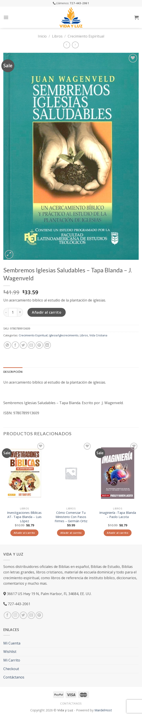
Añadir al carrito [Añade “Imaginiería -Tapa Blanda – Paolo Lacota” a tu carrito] (117, 532)
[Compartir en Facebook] (15, 345)
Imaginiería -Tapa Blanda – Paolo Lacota (117, 515)
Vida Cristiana (98, 335)
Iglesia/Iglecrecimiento (64, 335)
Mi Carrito (11, 660)
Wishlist (9, 651)
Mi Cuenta (11, 643)
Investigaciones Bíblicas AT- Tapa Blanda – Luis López (24, 517)
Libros (57, 36)
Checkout (11, 668)
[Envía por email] (31, 345)
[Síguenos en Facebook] (7, 615)
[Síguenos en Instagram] (15, 615)
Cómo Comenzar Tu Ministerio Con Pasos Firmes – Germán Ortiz (71, 517)
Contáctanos (13, 677)
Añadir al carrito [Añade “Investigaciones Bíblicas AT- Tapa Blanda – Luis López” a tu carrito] (24, 532)
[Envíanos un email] (31, 615)
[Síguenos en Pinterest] (39, 615)
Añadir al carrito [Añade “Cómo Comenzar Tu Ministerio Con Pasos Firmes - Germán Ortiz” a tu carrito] (71, 532)
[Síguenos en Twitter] (23, 615)
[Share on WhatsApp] (7, 345)
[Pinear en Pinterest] (39, 345)
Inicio (42, 36)
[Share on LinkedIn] (47, 345)
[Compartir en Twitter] (23, 345)
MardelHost (103, 710)
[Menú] (6, 17)
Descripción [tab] (13, 372)
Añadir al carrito (46, 312)
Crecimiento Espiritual (86, 36)
